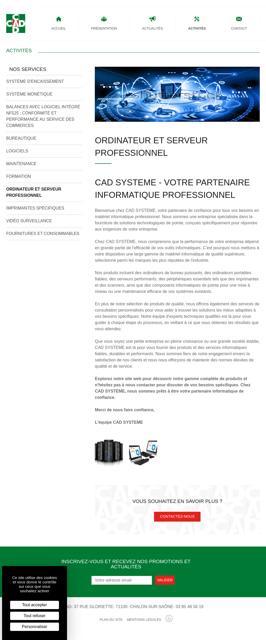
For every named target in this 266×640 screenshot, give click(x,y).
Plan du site (111, 623)
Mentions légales (144, 623)
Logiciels (17, 154)
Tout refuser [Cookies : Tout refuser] (34, 616)
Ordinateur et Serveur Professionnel (33, 195)
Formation (18, 180)
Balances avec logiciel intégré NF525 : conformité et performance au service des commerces (43, 119)
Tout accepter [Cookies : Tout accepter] (34, 605)
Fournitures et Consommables (42, 237)
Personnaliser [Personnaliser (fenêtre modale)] (34, 626)
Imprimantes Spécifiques (35, 211)
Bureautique (21, 141)
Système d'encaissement (35, 85)
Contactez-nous (177, 520)
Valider (165, 583)
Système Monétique (29, 97)
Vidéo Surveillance (29, 224)
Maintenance (21, 167)
